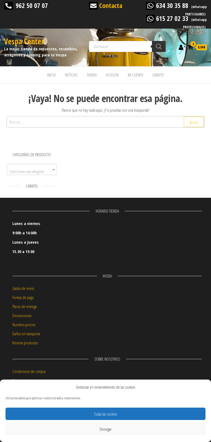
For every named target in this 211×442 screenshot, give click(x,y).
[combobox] (32, 169)
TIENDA (92, 75)
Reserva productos (25, 342)
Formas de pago (23, 297)
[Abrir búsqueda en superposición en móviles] (127, 46)
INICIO (51, 75)
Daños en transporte (26, 333)
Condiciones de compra (29, 371)
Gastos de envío (23, 288)
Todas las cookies (105, 414)
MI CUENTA (135, 75)
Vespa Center (24, 41)
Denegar (106, 429)
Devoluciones (22, 315)
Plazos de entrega (24, 306)
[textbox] (31, 171)
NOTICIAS (71, 75)
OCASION (112, 75)
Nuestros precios (23, 324)
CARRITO (158, 75)
